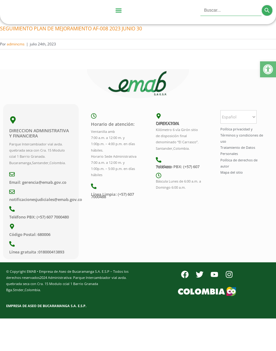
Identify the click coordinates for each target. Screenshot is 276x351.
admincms (16, 44)
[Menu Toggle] (118, 10)
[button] (268, 69)
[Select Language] (238, 117)
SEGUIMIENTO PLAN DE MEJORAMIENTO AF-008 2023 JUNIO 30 (71, 28)
